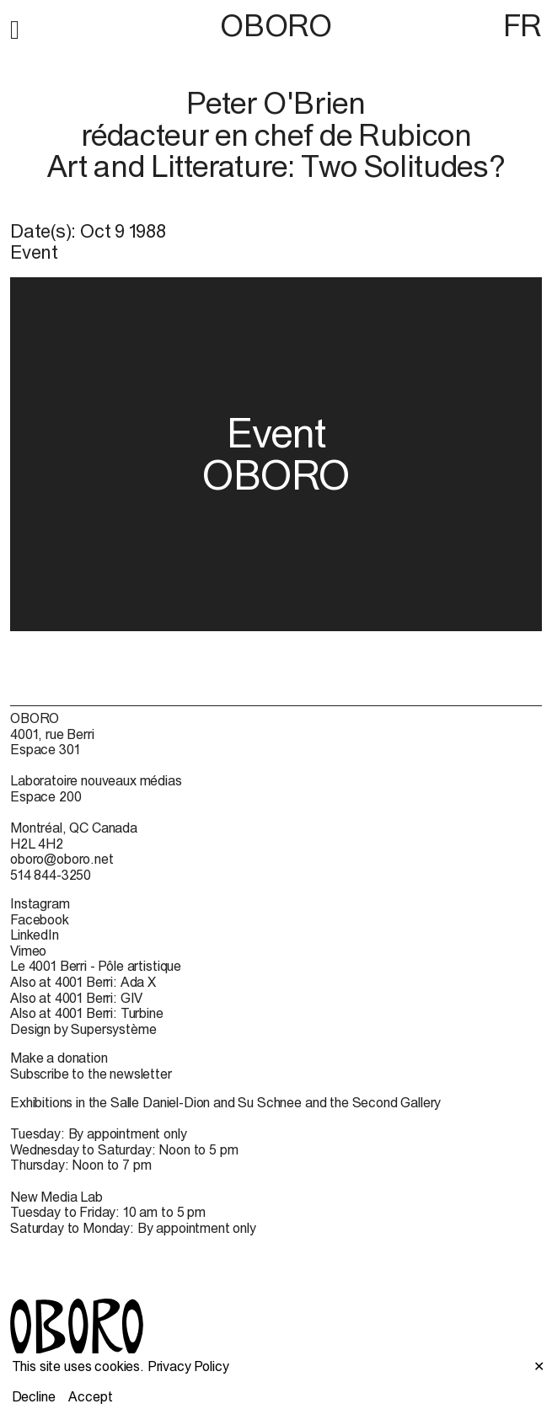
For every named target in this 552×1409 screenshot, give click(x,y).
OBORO (275, 25)
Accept (90, 1396)
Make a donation (59, 1057)
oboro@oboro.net (62, 858)
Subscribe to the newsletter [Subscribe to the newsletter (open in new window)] (91, 1073)
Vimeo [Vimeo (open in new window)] (28, 950)
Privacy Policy (188, 1366)
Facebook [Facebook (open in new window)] (39, 919)
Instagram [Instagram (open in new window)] (40, 903)
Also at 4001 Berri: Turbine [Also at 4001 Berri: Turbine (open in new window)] (86, 1013)
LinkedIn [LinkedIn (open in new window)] (34, 934)
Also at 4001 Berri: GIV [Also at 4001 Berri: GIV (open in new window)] (76, 997)
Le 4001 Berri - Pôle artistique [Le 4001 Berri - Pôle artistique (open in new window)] (95, 965)
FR (522, 25)
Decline (34, 1396)
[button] (14, 27)
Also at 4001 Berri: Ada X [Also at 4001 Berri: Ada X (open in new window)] (83, 981)
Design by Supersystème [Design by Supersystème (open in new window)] (83, 1029)
